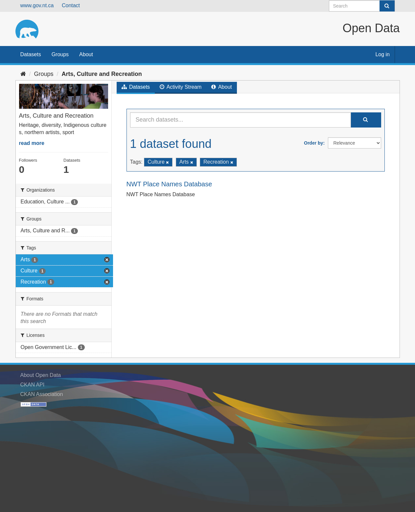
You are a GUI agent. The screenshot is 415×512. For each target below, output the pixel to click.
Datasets (30, 54)
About (86, 54)
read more (31, 143)
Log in (382, 54)
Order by (313, 143)
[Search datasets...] (240, 120)
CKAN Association (41, 394)
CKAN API (32, 384)
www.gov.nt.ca (37, 5)
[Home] (23, 74)
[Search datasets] (362, 6)
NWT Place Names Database (169, 184)
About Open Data (40, 375)
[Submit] (387, 6)
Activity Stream (180, 87)
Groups (60, 54)
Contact (71, 5)
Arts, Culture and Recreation (102, 74)
